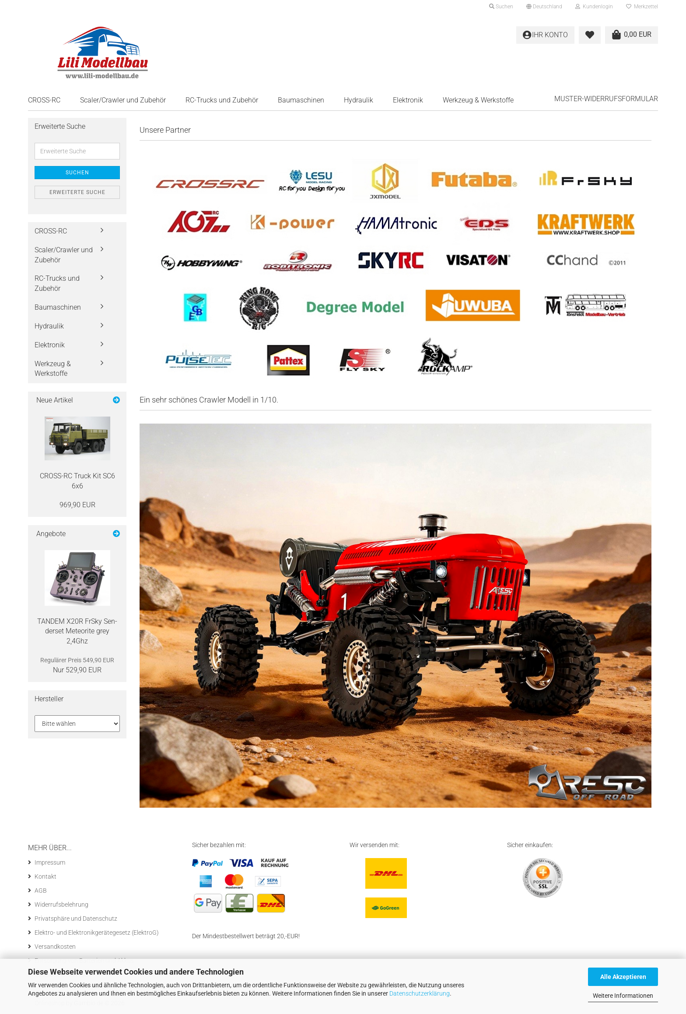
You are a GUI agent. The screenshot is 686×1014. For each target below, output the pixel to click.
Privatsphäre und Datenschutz (76, 918)
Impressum (50, 862)
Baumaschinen (301, 100)
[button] (544, 6)
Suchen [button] (501, 7)
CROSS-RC (44, 100)
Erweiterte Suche (77, 192)
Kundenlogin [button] (594, 7)
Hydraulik (358, 100)
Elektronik (408, 100)
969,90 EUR (77, 505)
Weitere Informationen (623, 995)
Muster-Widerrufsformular (606, 99)
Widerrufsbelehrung (61, 904)
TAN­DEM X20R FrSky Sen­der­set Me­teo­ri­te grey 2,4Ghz (77, 631)
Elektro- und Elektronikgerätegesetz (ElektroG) (97, 932)
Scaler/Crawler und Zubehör (123, 100)
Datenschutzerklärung (419, 993)
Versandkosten (55, 946)
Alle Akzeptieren (623, 976)
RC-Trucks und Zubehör (222, 100)
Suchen (77, 173)
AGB (41, 890)
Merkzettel (642, 7)
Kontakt (45, 876)
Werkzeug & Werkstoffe (478, 100)
